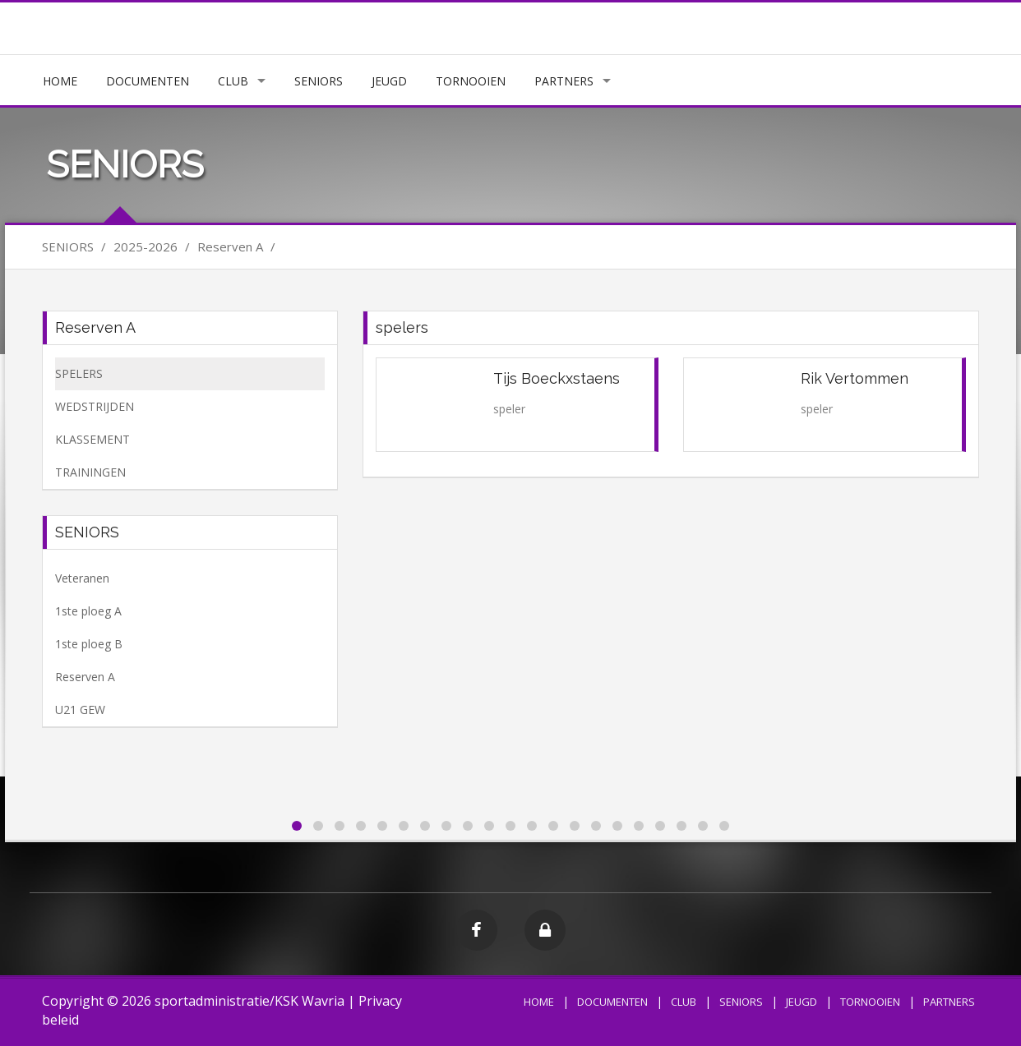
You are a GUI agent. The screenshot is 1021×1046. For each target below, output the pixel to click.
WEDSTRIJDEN (94, 406)
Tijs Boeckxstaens (556, 378)
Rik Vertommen (854, 378)
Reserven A (85, 676)
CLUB (233, 81)
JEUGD (389, 81)
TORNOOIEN (471, 81)
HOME (60, 81)
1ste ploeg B (88, 644)
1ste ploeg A (88, 611)
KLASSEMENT (92, 439)
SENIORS (318, 81)
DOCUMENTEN (147, 81)
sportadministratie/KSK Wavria (249, 1001)
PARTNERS (564, 81)
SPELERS (79, 373)
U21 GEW (80, 709)
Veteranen (82, 578)
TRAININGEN (90, 472)
